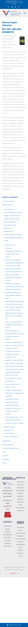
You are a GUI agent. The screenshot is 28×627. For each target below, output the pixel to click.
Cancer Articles (9, 209)
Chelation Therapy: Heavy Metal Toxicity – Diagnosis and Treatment (14, 393)
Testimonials (20, 507)
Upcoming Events (8, 201)
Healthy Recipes (8, 444)
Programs (7, 543)
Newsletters (7, 441)
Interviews (6, 459)
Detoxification (8, 430)
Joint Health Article (10, 225)
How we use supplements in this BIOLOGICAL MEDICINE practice (14, 324)
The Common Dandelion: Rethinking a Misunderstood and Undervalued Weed (14, 262)
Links (4, 463)
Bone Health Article (10, 222)
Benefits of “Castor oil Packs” (14, 360)
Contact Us (20, 510)
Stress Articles (8, 231)
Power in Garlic (10, 245)
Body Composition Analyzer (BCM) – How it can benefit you (14, 316)
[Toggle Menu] (24, 13)
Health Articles (7, 205)
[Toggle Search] (19, 13)
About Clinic (20, 487)
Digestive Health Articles (12, 215)
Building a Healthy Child (10, 448)
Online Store (7, 537)
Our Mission (20, 482)
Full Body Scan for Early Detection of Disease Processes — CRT (12, 354)
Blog (4, 452)
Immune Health (9, 433)
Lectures (5, 455)
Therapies (7, 532)
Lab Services (7, 526)
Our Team (20, 485)
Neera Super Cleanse (11, 399)
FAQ (20, 505)
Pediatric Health (9, 427)
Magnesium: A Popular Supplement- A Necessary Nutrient (13, 277)
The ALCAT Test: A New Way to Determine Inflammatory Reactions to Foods (14, 372)
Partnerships (8, 546)
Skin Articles (8, 228)
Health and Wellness (10, 436)
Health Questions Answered (13, 234)
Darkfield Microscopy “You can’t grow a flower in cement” (13, 411)
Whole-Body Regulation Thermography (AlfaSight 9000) (13, 295)
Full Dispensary (7, 534)
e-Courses (7, 540)
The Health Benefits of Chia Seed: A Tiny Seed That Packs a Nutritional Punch (14, 345)
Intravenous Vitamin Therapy (14, 423)
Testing (7, 529)
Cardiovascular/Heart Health (13, 212)
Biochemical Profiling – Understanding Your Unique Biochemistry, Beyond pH (14, 286)
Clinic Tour (20, 502)
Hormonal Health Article (12, 219)
